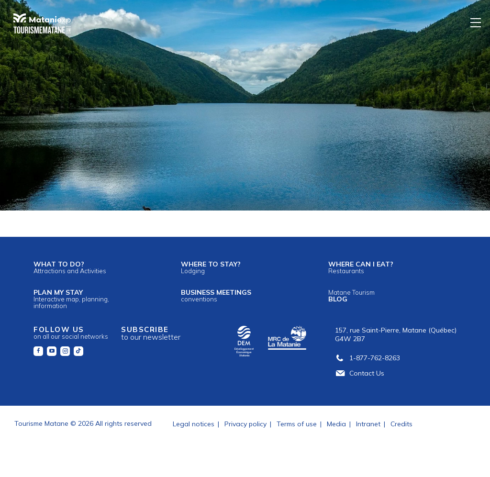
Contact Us (359, 373)
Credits (401, 424)
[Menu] (476, 22)
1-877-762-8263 (367, 358)
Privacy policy (245, 424)
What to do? (69, 267)
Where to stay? (211, 267)
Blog (351, 295)
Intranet (368, 424)
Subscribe (150, 333)
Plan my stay (71, 299)
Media (336, 424)
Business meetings (216, 295)
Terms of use (297, 424)
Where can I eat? (360, 267)
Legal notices (193, 424)
